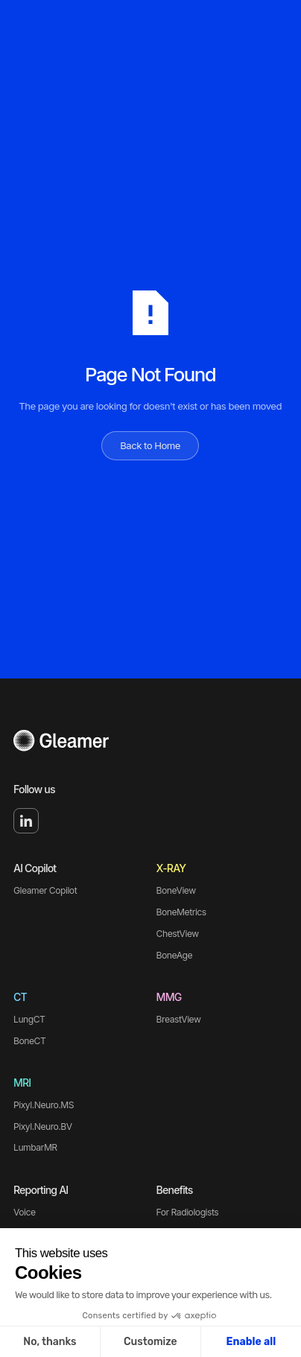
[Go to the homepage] (61, 741)
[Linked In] (26, 821)
